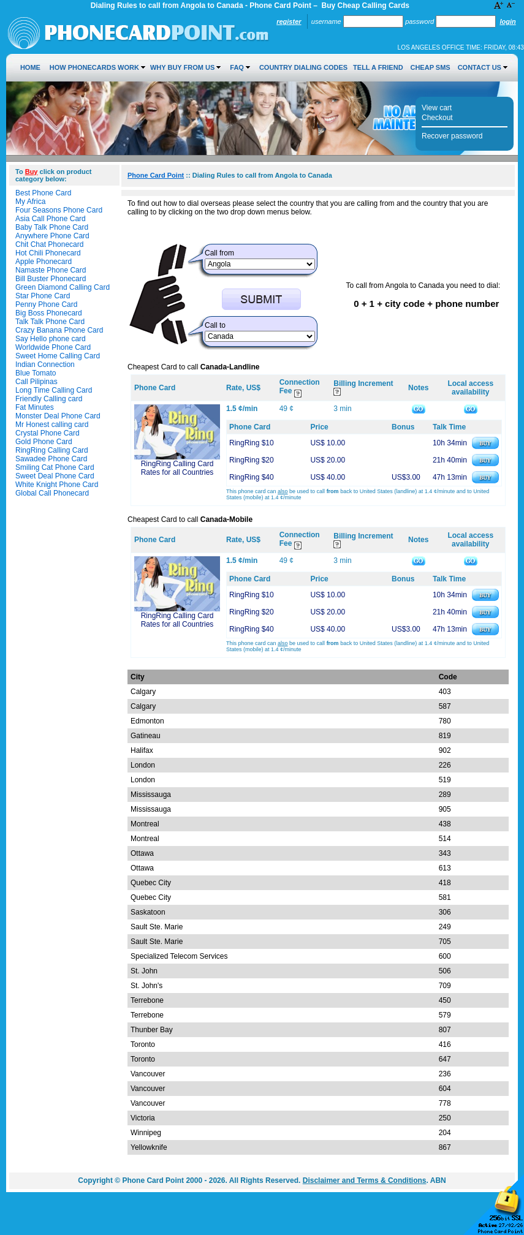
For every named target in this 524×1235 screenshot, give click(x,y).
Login (507, 21)
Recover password (452, 136)
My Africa (30, 201)
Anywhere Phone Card (52, 236)
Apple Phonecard (43, 261)
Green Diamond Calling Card (62, 287)
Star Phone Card (42, 296)
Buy (31, 171)
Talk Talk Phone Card (50, 321)
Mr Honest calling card (51, 424)
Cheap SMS (430, 67)
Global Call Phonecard (52, 493)
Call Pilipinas (36, 381)
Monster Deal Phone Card (58, 416)
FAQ (237, 67)
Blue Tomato (35, 373)
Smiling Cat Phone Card (54, 467)
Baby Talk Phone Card (51, 227)
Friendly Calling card (48, 399)
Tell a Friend (378, 67)
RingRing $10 (251, 443)
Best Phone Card (43, 193)
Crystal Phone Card (47, 433)
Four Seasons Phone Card (58, 210)
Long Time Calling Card (53, 390)
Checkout (437, 117)
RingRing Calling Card (51, 450)
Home (30, 67)
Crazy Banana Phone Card (59, 330)
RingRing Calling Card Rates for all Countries (177, 468)
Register (288, 21)
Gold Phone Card (43, 441)
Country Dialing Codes (303, 67)
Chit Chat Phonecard (49, 244)
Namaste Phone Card (50, 270)
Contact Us (479, 67)
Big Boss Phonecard (48, 313)
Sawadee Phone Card (51, 459)
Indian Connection (45, 364)
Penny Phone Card (46, 304)
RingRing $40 (251, 477)
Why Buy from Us (182, 67)
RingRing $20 (251, 460)
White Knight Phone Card (56, 484)
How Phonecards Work (94, 67)
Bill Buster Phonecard (50, 278)
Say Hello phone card (50, 338)
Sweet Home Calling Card (57, 356)
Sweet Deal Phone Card (54, 476)
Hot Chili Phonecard (48, 253)
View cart (437, 108)
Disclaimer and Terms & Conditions (365, 1180)
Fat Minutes (34, 407)
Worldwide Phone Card (53, 347)
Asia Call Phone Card (50, 218)
